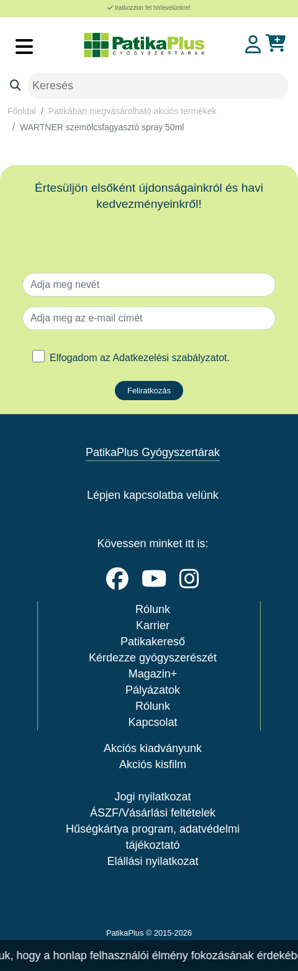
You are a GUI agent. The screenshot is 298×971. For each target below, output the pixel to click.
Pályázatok (152, 690)
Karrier (152, 625)
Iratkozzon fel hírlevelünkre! (149, 7)
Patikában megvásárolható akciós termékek (132, 111)
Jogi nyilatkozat (152, 796)
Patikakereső (152, 641)
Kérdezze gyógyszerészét (153, 657)
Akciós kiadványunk (153, 748)
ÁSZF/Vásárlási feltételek (152, 813)
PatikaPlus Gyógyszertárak (153, 452)
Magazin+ (153, 674)
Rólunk (152, 609)
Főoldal (21, 111)
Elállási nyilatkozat (152, 861)
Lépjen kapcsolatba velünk (153, 495)
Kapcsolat (152, 722)
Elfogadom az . (140, 357)
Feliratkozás (149, 390)
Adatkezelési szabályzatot (169, 357)
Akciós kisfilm (152, 764)
